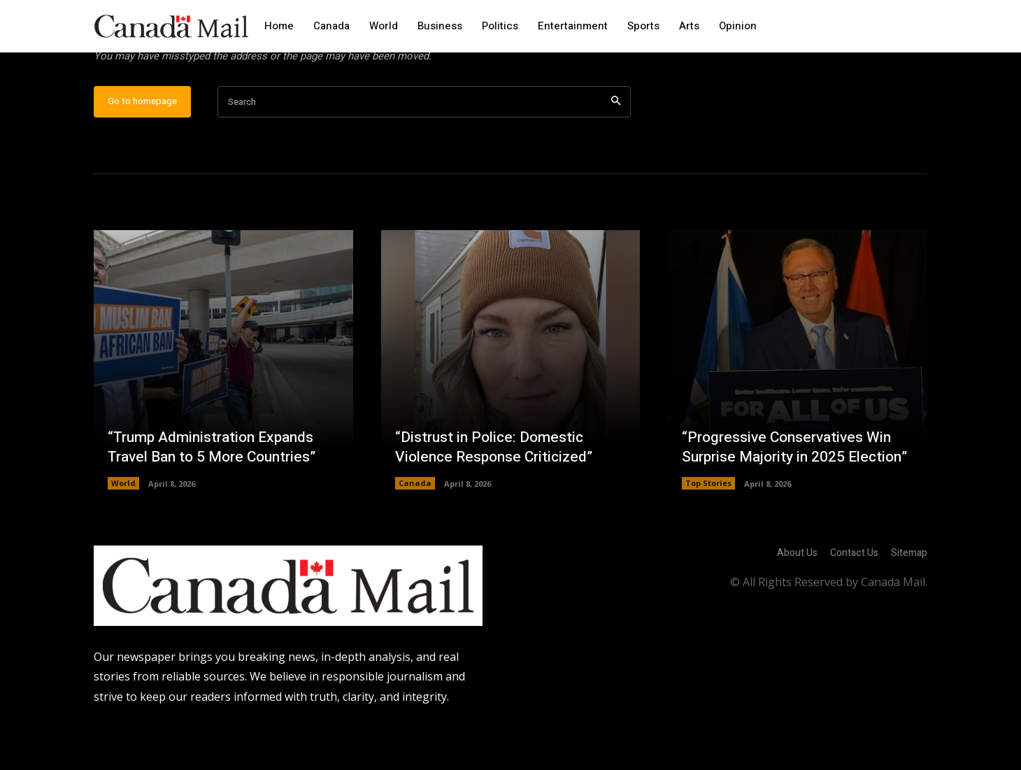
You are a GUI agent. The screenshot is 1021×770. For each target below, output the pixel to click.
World (123, 528)
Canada (415, 528)
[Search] (616, 147)
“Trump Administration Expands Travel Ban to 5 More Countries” (218, 492)
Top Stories (708, 528)
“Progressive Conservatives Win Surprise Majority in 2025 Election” (790, 481)
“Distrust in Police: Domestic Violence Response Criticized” (498, 492)
